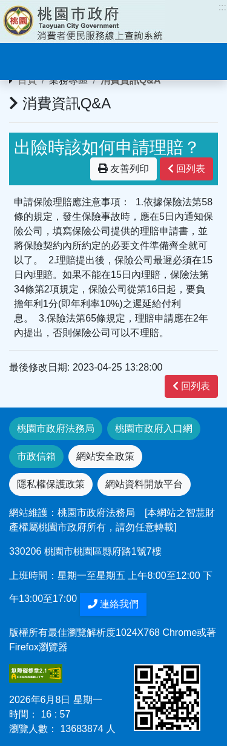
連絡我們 (113, 604)
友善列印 (123, 168)
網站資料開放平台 (144, 484)
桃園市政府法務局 (55, 428)
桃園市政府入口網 (153, 428)
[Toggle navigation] (27, 60)
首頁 (27, 80)
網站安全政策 (105, 456)
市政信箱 (36, 456)
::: (222, 7)
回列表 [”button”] (186, 168)
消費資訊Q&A (130, 80)
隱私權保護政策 (51, 484)
